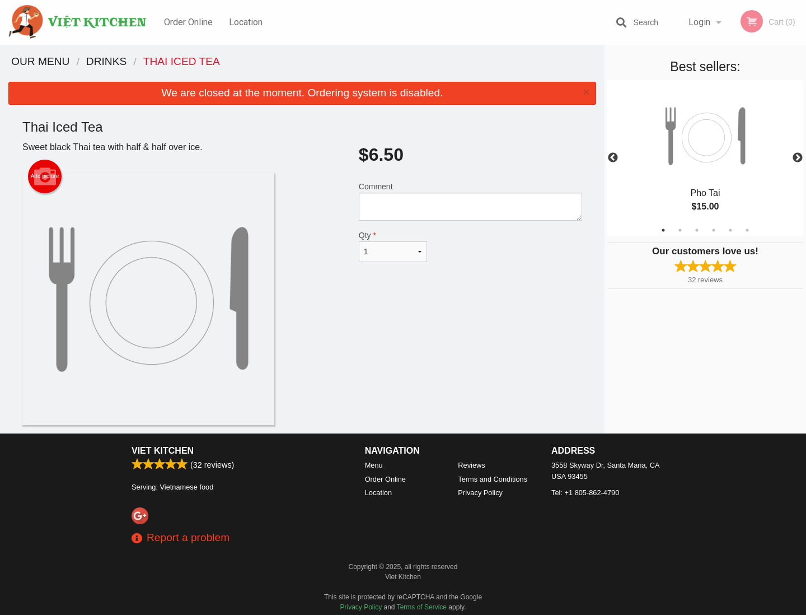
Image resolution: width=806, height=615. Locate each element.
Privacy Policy (480, 492)
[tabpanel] (705, 158)
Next (797, 158)
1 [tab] (663, 230)
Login (699, 22)
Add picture (45, 176)
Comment (470, 201)
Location (246, 22)
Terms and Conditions (492, 479)
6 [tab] (747, 230)
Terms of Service (422, 607)
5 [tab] (730, 230)
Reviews (471, 465)
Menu (374, 465)
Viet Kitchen (163, 450)
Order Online (188, 22)
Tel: (585, 492)
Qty (393, 246)
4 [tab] (713, 230)
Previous (612, 158)
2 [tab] (680, 230)
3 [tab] (696, 230)
